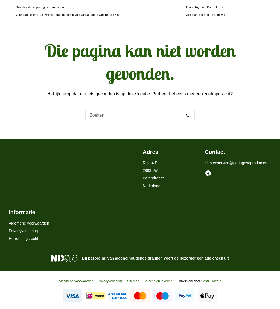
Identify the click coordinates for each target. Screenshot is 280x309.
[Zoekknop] (188, 115)
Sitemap (133, 281)
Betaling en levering (158, 281)
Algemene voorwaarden (29, 223)
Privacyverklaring (23, 231)
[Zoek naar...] (133, 115)
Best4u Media (211, 281)
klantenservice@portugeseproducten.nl (238, 163)
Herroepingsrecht (23, 238)
